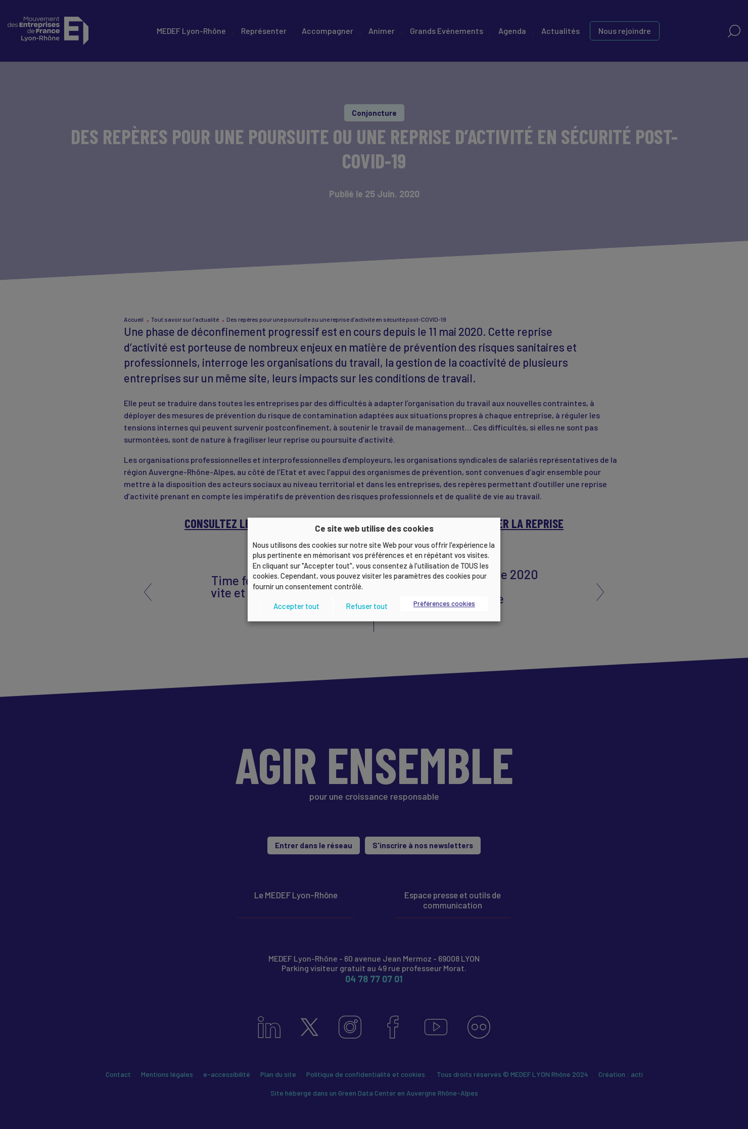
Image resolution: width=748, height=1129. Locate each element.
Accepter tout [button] (296, 606)
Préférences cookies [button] (444, 604)
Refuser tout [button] (367, 606)
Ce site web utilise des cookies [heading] (374, 528)
